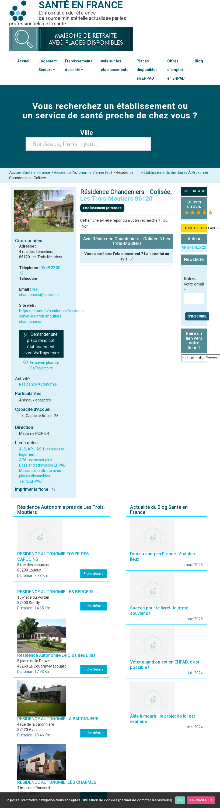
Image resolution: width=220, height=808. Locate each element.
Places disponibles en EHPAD (147, 69)
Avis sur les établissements (114, 65)
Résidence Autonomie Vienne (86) (83, 172)
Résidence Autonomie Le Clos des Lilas (56, 655)
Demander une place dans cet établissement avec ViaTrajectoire (41, 343)
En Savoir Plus (201, 800)
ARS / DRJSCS (194, 247)
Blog (199, 61)
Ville (88, 132)
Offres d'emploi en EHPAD (176, 69)
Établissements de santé (79, 65)
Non (85, 226)
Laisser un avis (194, 204)
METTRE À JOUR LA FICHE (195, 191)
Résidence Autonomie (38, 384)
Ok (180, 800)
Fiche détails (93, 573)
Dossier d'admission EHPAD (42, 465)
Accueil (23, 61)
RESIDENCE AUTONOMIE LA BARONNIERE (57, 718)
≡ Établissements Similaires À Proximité (174, 172)
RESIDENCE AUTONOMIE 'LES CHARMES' (57, 782)
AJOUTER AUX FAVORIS (195, 228)
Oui (165, 220)
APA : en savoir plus (35, 460)
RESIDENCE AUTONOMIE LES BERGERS (55, 591)
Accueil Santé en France (29, 172)
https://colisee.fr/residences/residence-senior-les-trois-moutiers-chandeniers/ (53, 316)
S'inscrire (197, 316)
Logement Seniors (48, 65)
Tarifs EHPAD (30, 481)
